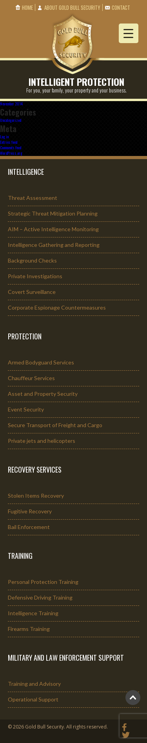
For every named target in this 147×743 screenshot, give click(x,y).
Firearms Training (29, 628)
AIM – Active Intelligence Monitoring (53, 229)
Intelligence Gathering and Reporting (54, 244)
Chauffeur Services (31, 378)
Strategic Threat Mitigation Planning (53, 213)
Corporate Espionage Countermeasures (57, 307)
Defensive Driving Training (40, 597)
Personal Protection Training (43, 581)
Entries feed (8, 142)
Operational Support (33, 699)
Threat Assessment (32, 197)
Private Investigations (35, 276)
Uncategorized (10, 120)
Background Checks (32, 260)
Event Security (26, 409)
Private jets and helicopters (41, 440)
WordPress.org (11, 153)
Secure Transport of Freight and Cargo (55, 425)
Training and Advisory (34, 683)
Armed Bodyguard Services (41, 362)
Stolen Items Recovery (36, 495)
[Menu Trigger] (128, 33)
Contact (121, 7)
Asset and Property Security (43, 393)
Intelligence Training (33, 613)
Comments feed (10, 147)
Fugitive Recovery (30, 511)
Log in (4, 137)
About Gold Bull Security (72, 7)
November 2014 (11, 104)
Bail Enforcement (29, 527)
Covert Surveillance (32, 291)
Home (27, 7)
